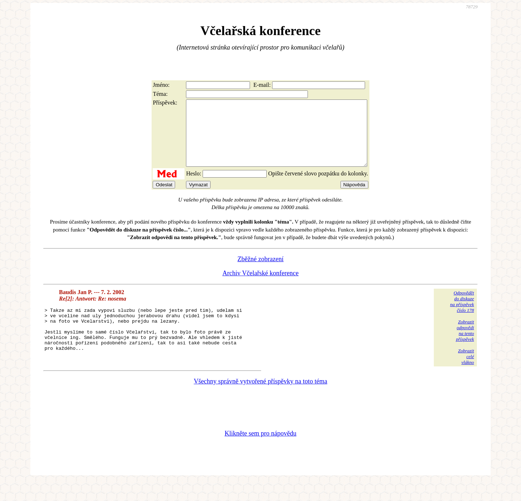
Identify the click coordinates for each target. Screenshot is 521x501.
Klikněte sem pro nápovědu (260, 452)
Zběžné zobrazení (260, 272)
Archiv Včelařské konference (261, 286)
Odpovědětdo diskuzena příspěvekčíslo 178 (462, 314)
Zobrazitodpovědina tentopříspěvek (465, 343)
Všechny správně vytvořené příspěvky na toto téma (260, 400)
